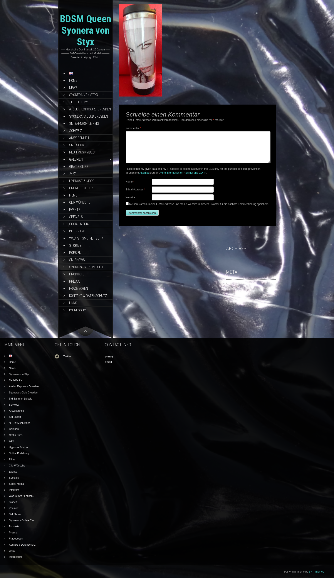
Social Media (79, 224)
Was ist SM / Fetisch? (86, 238)
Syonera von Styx (83, 95)
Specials (76, 217)
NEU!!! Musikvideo (82, 152)
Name (130, 181)
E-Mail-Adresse (135, 189)
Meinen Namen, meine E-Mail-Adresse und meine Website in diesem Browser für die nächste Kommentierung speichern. (199, 204)
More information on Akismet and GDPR (183, 172)
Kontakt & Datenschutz (88, 296)
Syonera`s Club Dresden (88, 116)
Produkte (76, 274)
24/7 (72, 174)
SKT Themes (316, 571)
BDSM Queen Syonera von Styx (85, 30)
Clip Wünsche (79, 202)
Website (130, 197)
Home (73, 80)
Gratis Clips (78, 167)
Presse (75, 281)
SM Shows (77, 260)
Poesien (75, 253)
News (73, 88)
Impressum (77, 310)
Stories (75, 245)
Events (75, 210)
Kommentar (133, 128)
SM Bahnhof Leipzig (84, 124)
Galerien (76, 159)
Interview (76, 231)
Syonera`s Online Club (86, 267)
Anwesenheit (79, 138)
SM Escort (77, 145)
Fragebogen (78, 289)
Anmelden (236, 283)
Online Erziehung (82, 188)
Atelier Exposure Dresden (90, 109)
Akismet (144, 172)
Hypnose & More (81, 181)
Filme (73, 195)
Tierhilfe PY (78, 102)
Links (73, 303)
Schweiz (75, 131)
